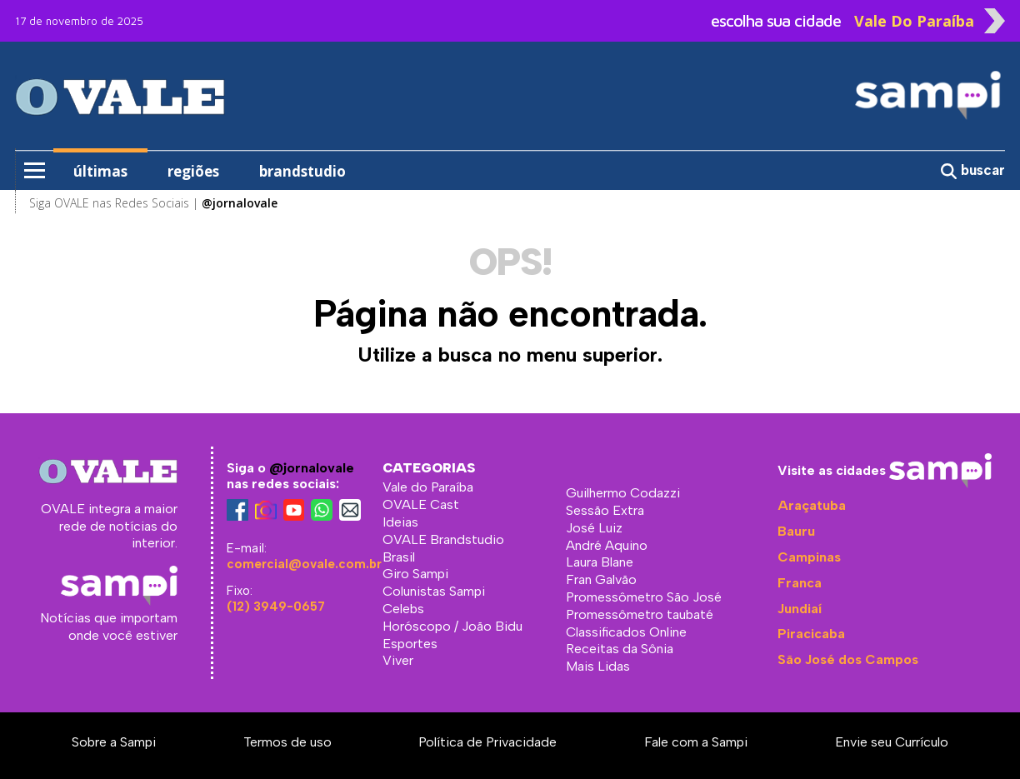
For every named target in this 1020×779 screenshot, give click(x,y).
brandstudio (302, 171)
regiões (193, 171)
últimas (100, 171)
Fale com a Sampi (696, 742)
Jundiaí (800, 609)
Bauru (796, 531)
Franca (800, 583)
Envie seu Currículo (891, 742)
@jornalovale (311, 468)
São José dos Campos (848, 659)
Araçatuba (812, 505)
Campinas (809, 557)
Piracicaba (811, 634)
